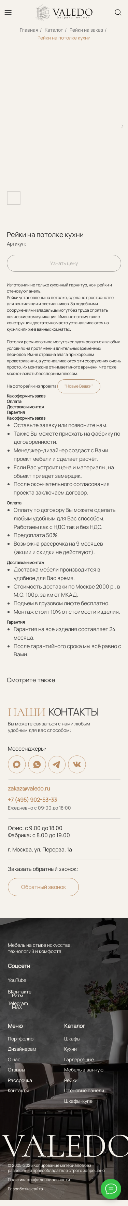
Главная (29, 30)
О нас (14, 1059)
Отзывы (16, 1069)
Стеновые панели (84, 1090)
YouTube (17, 980)
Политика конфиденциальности (39, 1179)
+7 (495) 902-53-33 (32, 799)
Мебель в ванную (83, 1069)
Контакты (18, 1090)
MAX (17, 1007)
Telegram (18, 1003)
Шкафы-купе (78, 1101)
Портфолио (20, 1038)
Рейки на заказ (86, 30)
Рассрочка (20, 1080)
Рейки (70, 1080)
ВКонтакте (19, 991)
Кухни (70, 1049)
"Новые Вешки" (79, 386)
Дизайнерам (22, 1049)
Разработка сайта (25, 1189)
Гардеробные (79, 1059)
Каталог (54, 30)
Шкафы (72, 1038)
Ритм (17, 995)
